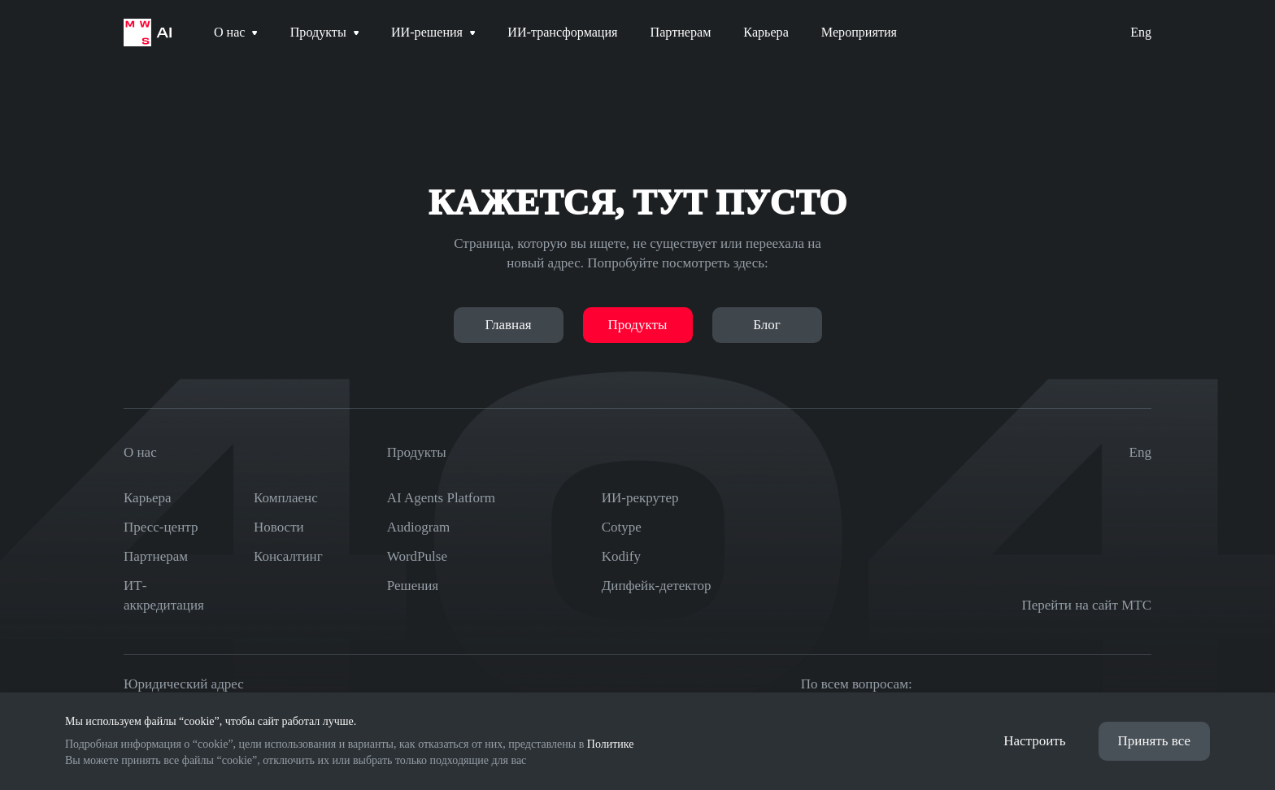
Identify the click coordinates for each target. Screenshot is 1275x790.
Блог (767, 324)
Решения (412, 585)
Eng (1140, 32)
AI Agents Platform (441, 498)
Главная (508, 324)
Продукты (638, 324)
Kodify (621, 556)
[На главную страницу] (148, 32)
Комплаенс (286, 498)
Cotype (622, 527)
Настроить (1034, 741)
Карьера (148, 498)
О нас (140, 452)
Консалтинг (288, 556)
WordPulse (417, 556)
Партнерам (156, 556)
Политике (610, 744)
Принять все (1154, 741)
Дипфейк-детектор (656, 585)
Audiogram (418, 527)
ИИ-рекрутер (640, 498)
